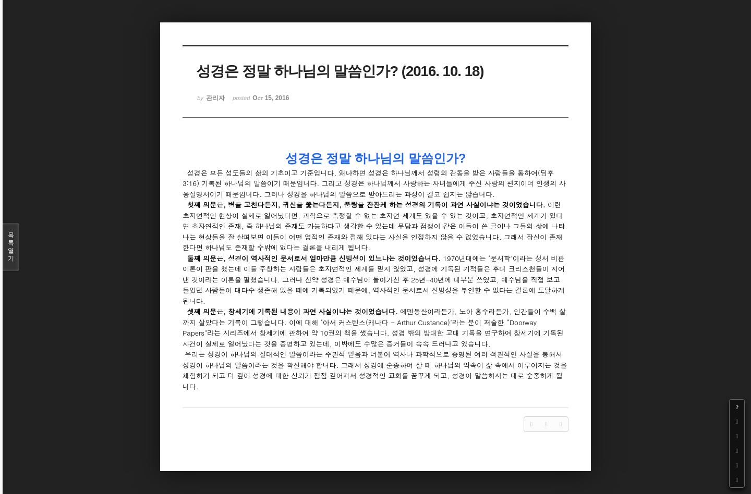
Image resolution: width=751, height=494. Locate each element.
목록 (11, 247)
